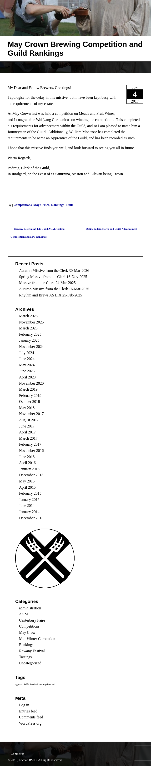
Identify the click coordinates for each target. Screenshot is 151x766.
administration (30, 608)
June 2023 (27, 371)
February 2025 (30, 334)
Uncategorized (30, 663)
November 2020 (31, 383)
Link (69, 205)
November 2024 (31, 347)
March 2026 (28, 316)
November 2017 (31, 414)
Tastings (25, 657)
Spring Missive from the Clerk (42, 277)
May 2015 (27, 481)
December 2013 (31, 518)
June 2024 (27, 359)
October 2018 (29, 401)
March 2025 (28, 328)
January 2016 (29, 469)
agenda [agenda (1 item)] (18, 684)
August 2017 (29, 420)
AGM (23, 614)
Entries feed (28, 711)
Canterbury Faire (32, 620)
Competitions (23, 205)
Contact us (17, 753)
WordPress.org (30, 723)
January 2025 (29, 340)
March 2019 (28, 389)
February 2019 (30, 396)
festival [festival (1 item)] (34, 684)
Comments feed (31, 717)
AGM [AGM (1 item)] (26, 684)
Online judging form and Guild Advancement (113, 228)
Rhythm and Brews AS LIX (40, 295)
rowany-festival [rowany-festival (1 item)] (47, 684)
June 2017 (27, 426)
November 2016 (31, 451)
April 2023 (27, 377)
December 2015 (31, 475)
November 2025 (31, 322)
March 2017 (28, 438)
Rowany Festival (32, 651)
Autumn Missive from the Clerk (43, 270)
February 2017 (30, 444)
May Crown (41, 205)
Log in (24, 705)
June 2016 (27, 457)
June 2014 (27, 505)
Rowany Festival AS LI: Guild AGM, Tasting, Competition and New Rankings (37, 232)
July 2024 (26, 353)
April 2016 (27, 463)
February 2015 (30, 493)
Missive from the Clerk (37, 283)
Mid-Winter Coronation (37, 639)
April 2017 (27, 432)
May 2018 (27, 408)
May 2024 (27, 365)
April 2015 (27, 487)
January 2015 (29, 500)
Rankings (57, 205)
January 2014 (29, 512)
